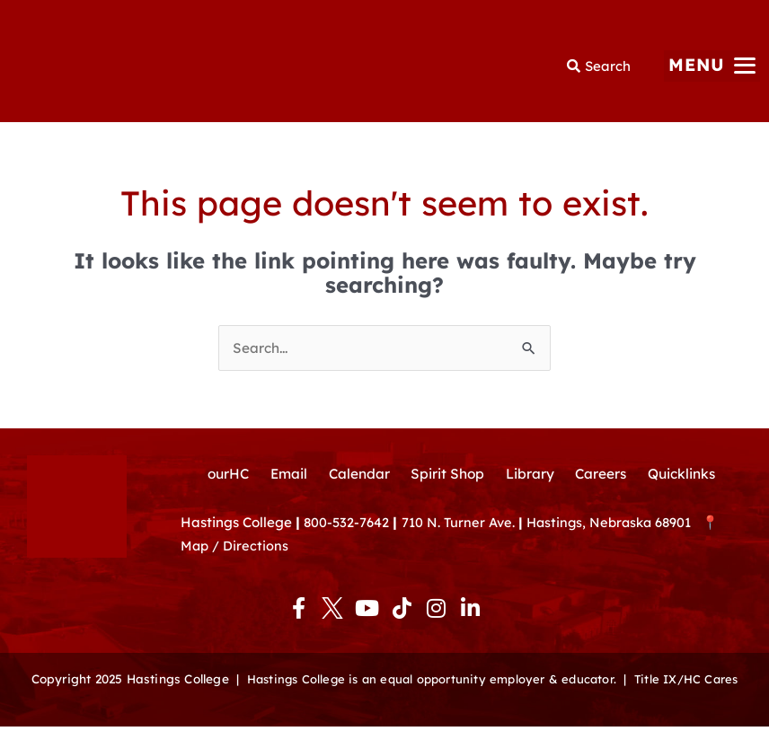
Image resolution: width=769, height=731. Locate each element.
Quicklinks (688, 477)
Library (531, 477)
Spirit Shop (447, 477)
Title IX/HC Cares (693, 683)
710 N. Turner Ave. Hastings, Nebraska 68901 (558, 526)
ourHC (221, 477)
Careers (604, 477)
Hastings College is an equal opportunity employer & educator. (429, 683)
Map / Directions (235, 550)
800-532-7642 (347, 526)
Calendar (356, 477)
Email (284, 477)
